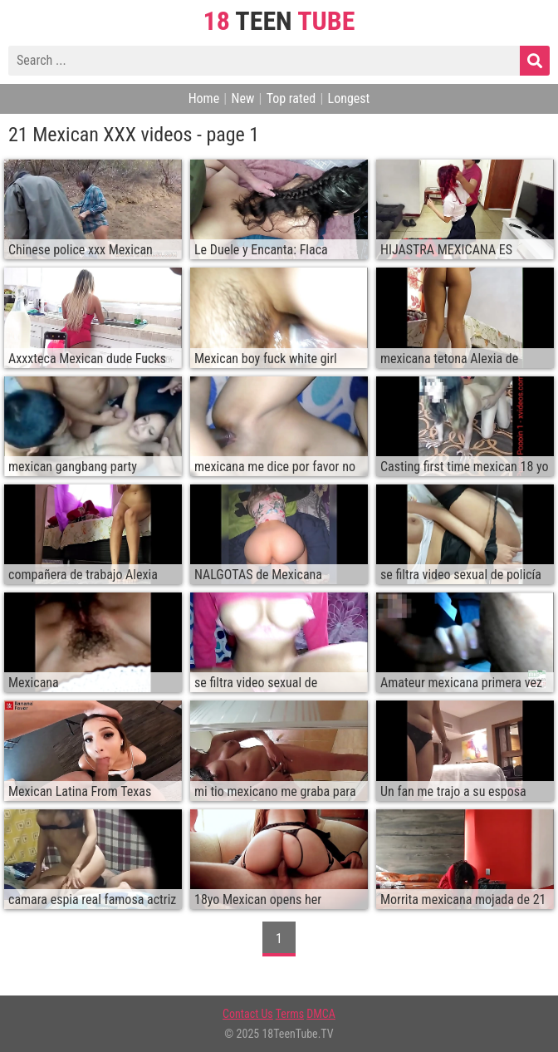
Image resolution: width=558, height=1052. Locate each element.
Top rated (291, 98)
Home (204, 98)
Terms (290, 1013)
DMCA (320, 1013)
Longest (349, 98)
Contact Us (248, 1013)
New (242, 98)
